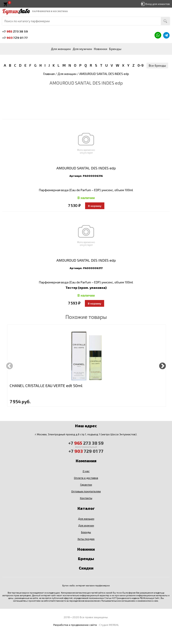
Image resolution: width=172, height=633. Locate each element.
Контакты (86, 497)
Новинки (100, 49)
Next (162, 365)
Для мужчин (82, 49)
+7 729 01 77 (15, 37)
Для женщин (61, 49)
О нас (86, 471)
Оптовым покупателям (86, 491)
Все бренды (157, 65)
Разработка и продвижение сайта (75, 624)
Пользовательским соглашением (118, 600)
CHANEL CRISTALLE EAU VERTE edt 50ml (46, 385)
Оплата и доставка (86, 477)
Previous (9, 365)
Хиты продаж (86, 538)
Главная (49, 74)
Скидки (86, 567)
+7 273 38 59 (15, 31)
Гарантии (86, 484)
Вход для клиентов (157, 3)
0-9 (141, 65)
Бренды (115, 49)
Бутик (16, 11)
